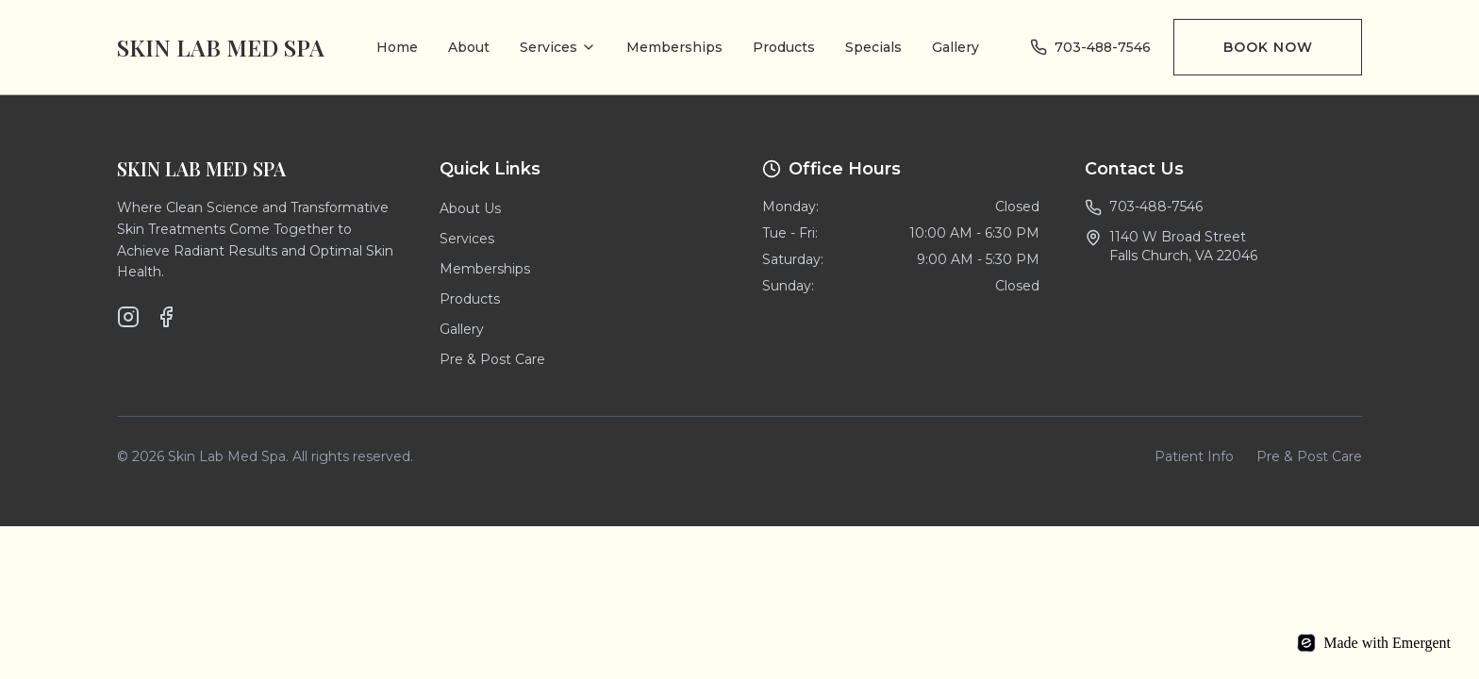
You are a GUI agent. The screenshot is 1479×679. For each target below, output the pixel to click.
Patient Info (1194, 456)
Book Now (1268, 47)
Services (558, 47)
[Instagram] (128, 317)
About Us (470, 208)
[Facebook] (166, 317)
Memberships (674, 47)
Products (784, 47)
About (469, 47)
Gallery (955, 47)
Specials (873, 47)
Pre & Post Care (492, 359)
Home (397, 47)
